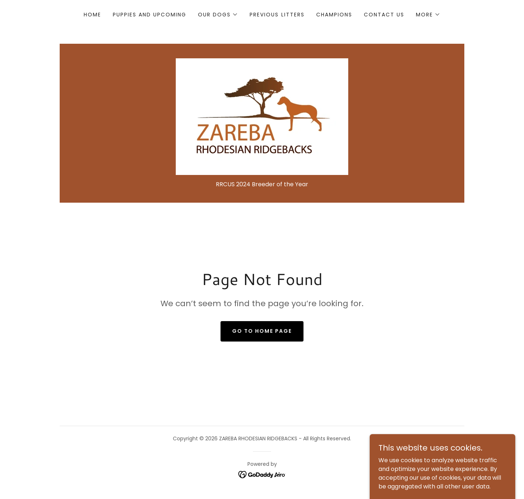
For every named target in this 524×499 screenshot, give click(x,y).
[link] (262, 116)
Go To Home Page (262, 331)
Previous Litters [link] (277, 14)
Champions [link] (334, 14)
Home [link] (92, 14)
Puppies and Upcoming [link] (149, 14)
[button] (218, 14)
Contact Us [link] (384, 14)
